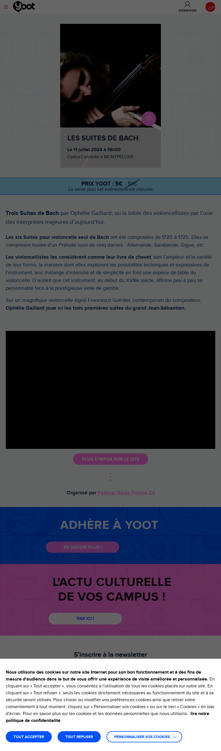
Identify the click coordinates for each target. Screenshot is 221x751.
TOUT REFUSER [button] (79, 737)
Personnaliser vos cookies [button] (142, 737)
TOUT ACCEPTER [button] (29, 737)
